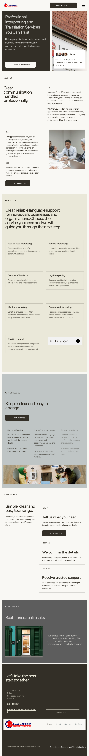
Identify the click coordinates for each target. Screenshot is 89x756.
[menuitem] (49, 724)
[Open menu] (83, 5)
